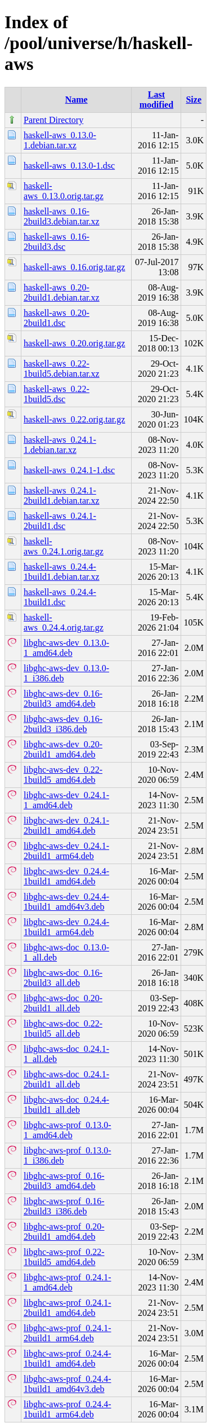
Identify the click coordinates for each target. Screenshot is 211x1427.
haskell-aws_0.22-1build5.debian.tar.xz (62, 368)
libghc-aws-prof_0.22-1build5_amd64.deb (64, 1257)
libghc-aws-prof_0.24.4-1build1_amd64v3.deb (67, 1384)
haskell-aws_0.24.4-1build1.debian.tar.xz (62, 572)
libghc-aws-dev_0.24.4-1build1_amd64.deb (66, 876)
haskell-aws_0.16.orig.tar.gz (74, 267)
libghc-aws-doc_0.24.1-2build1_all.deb (66, 1079)
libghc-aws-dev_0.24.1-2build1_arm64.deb (66, 851)
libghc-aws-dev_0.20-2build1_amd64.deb (63, 749)
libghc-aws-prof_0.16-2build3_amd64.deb (64, 1181)
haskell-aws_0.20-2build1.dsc (56, 318)
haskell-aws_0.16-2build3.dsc (56, 242)
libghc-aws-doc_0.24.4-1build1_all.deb (66, 1105)
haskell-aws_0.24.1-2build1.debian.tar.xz (62, 495)
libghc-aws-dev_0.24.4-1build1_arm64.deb (66, 927)
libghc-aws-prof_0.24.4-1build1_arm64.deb (67, 1409)
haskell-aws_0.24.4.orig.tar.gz (64, 622)
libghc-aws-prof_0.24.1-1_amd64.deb (67, 1282)
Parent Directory (53, 120)
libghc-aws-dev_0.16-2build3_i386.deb (63, 724)
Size (193, 99)
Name (76, 99)
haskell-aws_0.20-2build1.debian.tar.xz (62, 292)
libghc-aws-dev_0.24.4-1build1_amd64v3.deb (66, 901)
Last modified (156, 99)
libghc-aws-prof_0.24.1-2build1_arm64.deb (67, 1333)
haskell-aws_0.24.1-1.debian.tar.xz (60, 445)
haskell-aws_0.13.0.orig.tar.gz (64, 191)
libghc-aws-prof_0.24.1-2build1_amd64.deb (67, 1308)
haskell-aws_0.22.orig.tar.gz (74, 419)
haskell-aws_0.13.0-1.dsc (69, 165)
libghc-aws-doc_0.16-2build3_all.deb (63, 978)
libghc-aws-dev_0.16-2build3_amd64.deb (63, 698)
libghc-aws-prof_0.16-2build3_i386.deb (64, 1206)
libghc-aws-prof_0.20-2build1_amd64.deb (64, 1231)
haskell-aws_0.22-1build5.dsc (56, 394)
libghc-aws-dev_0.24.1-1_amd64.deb (66, 800)
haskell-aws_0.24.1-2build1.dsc (60, 521)
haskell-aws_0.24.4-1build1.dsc (60, 597)
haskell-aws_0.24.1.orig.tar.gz (64, 546)
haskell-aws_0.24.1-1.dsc (69, 470)
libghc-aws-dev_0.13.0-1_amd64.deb (66, 648)
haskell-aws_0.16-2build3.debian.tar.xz (62, 216)
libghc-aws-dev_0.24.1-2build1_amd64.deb (66, 825)
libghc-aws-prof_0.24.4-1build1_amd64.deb (67, 1358)
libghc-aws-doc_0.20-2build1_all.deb (63, 1003)
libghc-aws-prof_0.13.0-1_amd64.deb (67, 1130)
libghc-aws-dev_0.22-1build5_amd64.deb (63, 775)
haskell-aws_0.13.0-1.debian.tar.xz (60, 140)
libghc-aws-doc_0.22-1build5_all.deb (63, 1028)
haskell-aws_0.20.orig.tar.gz (74, 343)
